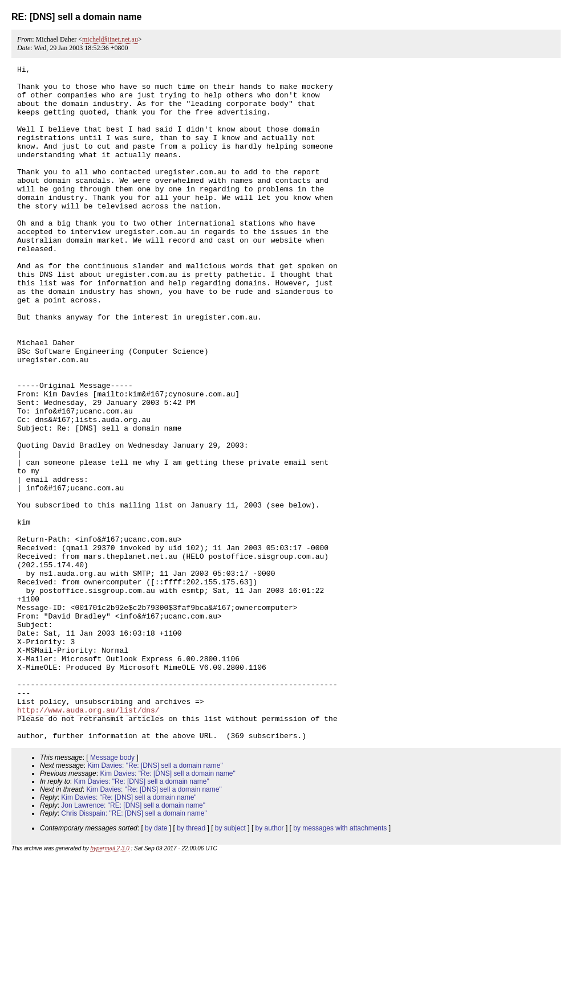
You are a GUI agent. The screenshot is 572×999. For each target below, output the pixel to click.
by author (269, 963)
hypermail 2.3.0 (109, 983)
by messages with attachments (340, 963)
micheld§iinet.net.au (110, 39)
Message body (112, 892)
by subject (230, 963)
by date (156, 963)
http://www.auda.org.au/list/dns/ (88, 839)
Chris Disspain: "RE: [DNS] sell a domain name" (133, 948)
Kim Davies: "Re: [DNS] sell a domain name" (154, 900)
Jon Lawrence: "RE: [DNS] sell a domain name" (133, 940)
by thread (191, 963)
